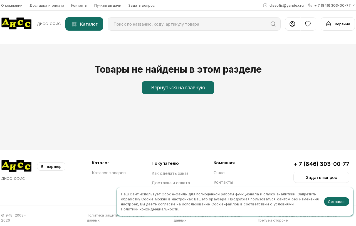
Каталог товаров (109, 172)
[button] (331, 5)
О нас (219, 172)
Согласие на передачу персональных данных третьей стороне (299, 217)
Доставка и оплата (46, 5)
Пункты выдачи (107, 5)
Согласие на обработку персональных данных (208, 217)
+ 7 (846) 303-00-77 (321, 164)
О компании (12, 5)
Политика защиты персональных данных (116, 217)
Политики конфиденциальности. (150, 209)
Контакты (79, 5)
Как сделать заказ (170, 173)
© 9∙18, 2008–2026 (13, 217)
